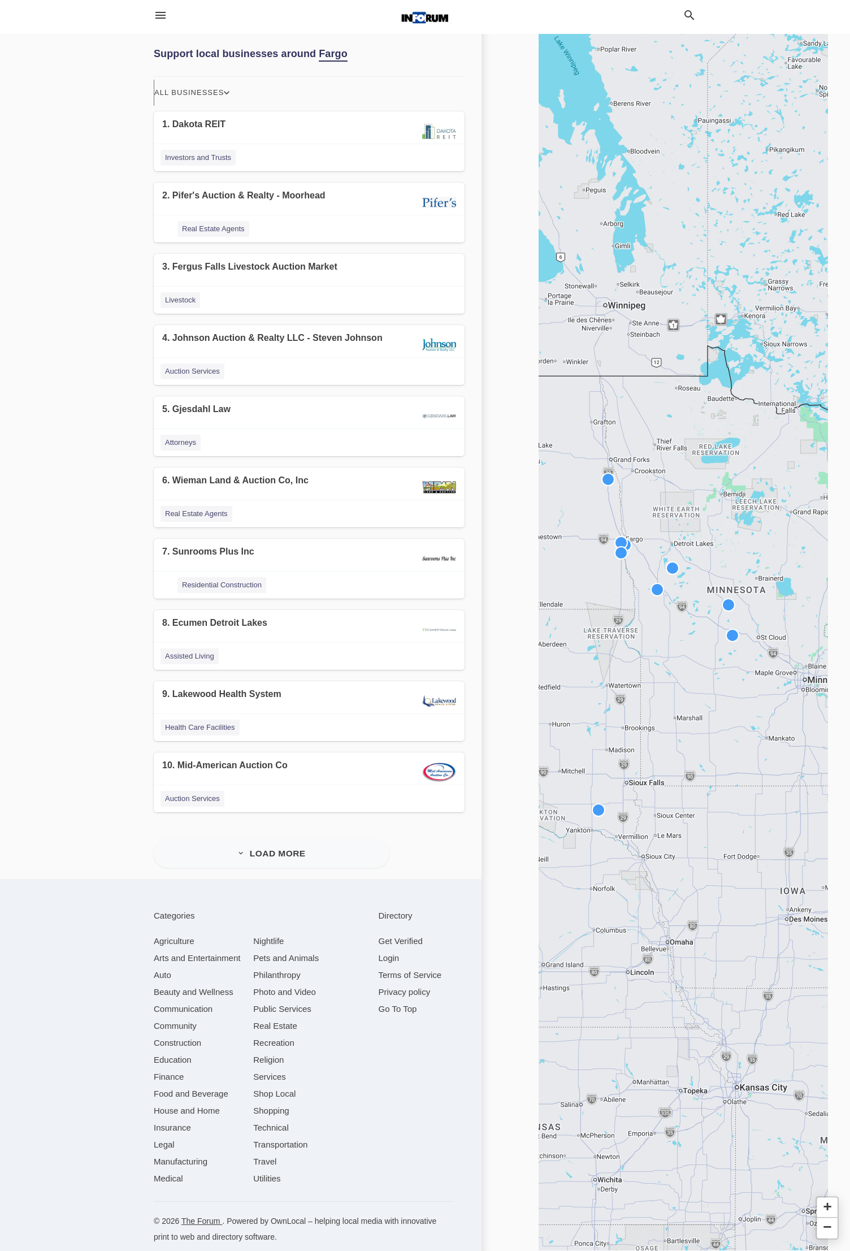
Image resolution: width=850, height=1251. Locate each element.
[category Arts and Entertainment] (197, 941)
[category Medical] (168, 1162)
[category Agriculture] (174, 924)
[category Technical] (271, 1111)
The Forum (201, 1204)
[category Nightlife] (268, 924)
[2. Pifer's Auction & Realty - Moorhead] (309, 202)
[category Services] (269, 1060)
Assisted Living (189, 656)
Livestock (180, 300)
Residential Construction (222, 585)
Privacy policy (405, 975)
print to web (174, 1220)
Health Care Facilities (200, 727)
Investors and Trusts (198, 157)
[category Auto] (162, 958)
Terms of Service (410, 958)
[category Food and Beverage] (191, 1077)
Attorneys (180, 442)
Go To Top (398, 992)
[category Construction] (177, 1026)
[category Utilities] (266, 1162)
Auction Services (192, 371)
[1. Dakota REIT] (309, 131)
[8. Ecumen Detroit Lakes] (309, 630)
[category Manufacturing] (180, 1145)
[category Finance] (169, 1060)
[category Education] (173, 1043)
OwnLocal (288, 1204)
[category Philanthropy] (276, 958)
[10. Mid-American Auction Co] (309, 772)
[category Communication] (183, 992)
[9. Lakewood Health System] (309, 701)
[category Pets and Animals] (286, 941)
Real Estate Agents (213, 228)
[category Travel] (264, 1145)
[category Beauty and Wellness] (193, 975)
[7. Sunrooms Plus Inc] (309, 558)
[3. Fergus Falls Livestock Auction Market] (309, 273)
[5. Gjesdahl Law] (309, 416)
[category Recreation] (273, 1026)
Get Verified (401, 924)
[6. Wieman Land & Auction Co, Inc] (309, 487)
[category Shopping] (271, 1094)
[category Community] (175, 1009)
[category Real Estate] (275, 1009)
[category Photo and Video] (284, 975)
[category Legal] (164, 1128)
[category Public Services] (282, 992)
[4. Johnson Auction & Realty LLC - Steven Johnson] (309, 345)
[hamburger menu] (160, 15)
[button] (657, 589)
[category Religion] (268, 1043)
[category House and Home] (187, 1094)
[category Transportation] (280, 1128)
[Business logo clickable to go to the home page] (425, 17)
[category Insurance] (172, 1111)
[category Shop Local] (274, 1077)
